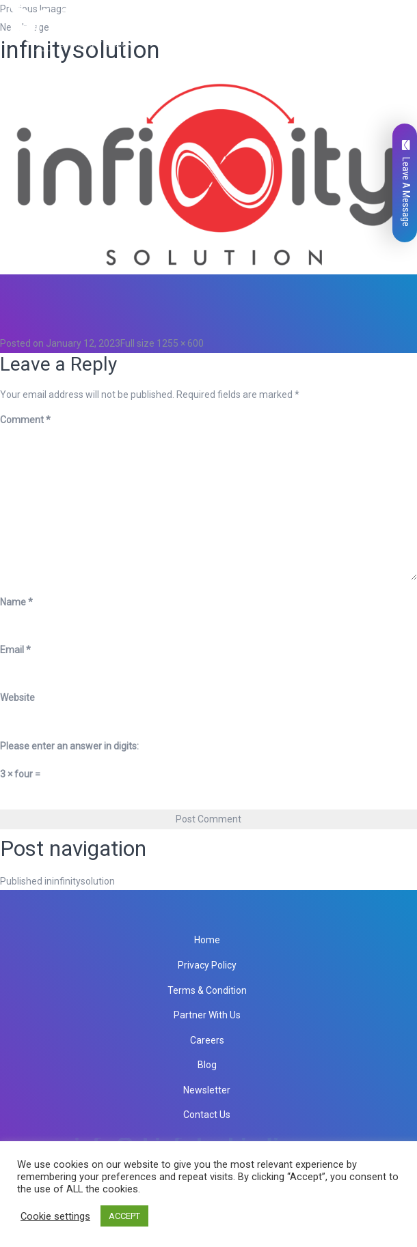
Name (16, 602)
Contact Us (206, 1114)
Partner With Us (207, 1014)
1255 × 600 (180, 343)
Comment (25, 419)
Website (17, 697)
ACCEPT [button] (124, 1216)
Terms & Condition (207, 990)
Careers (207, 1040)
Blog (207, 1064)
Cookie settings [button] (55, 1216)
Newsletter (206, 1090)
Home (207, 939)
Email (15, 649)
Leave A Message (406, 183)
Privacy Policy (207, 965)
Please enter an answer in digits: (69, 746)
